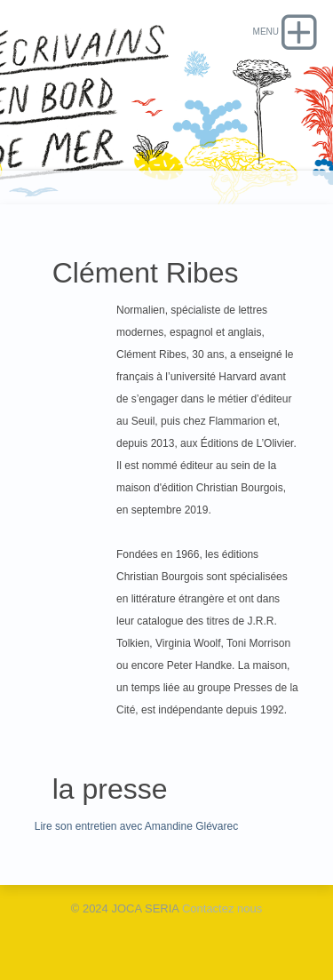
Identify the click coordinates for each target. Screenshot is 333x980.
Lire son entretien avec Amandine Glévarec (136, 826)
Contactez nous (222, 908)
